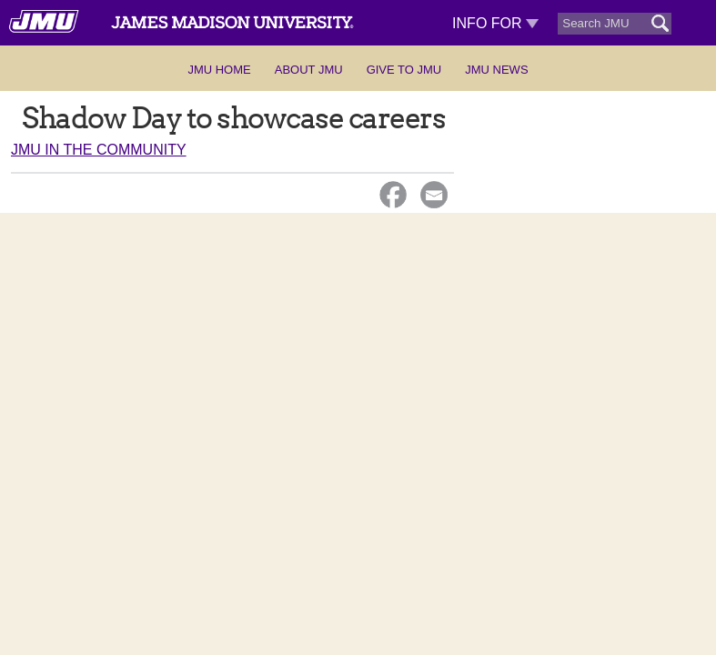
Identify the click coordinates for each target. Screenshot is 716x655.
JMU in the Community (99, 149)
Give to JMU (404, 69)
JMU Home (218, 69)
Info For (495, 23)
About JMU (309, 69)
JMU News (496, 69)
